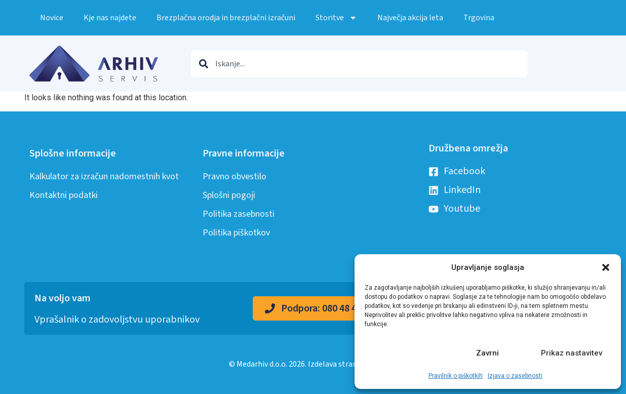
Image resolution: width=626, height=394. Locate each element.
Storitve (336, 18)
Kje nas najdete (110, 17)
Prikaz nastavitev (571, 353)
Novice (51, 17)
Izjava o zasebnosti (515, 375)
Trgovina (478, 17)
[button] (606, 267)
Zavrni (487, 353)
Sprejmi (404, 353)
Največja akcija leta (410, 17)
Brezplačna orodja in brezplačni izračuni (225, 17)
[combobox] (359, 63)
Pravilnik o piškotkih (455, 375)
